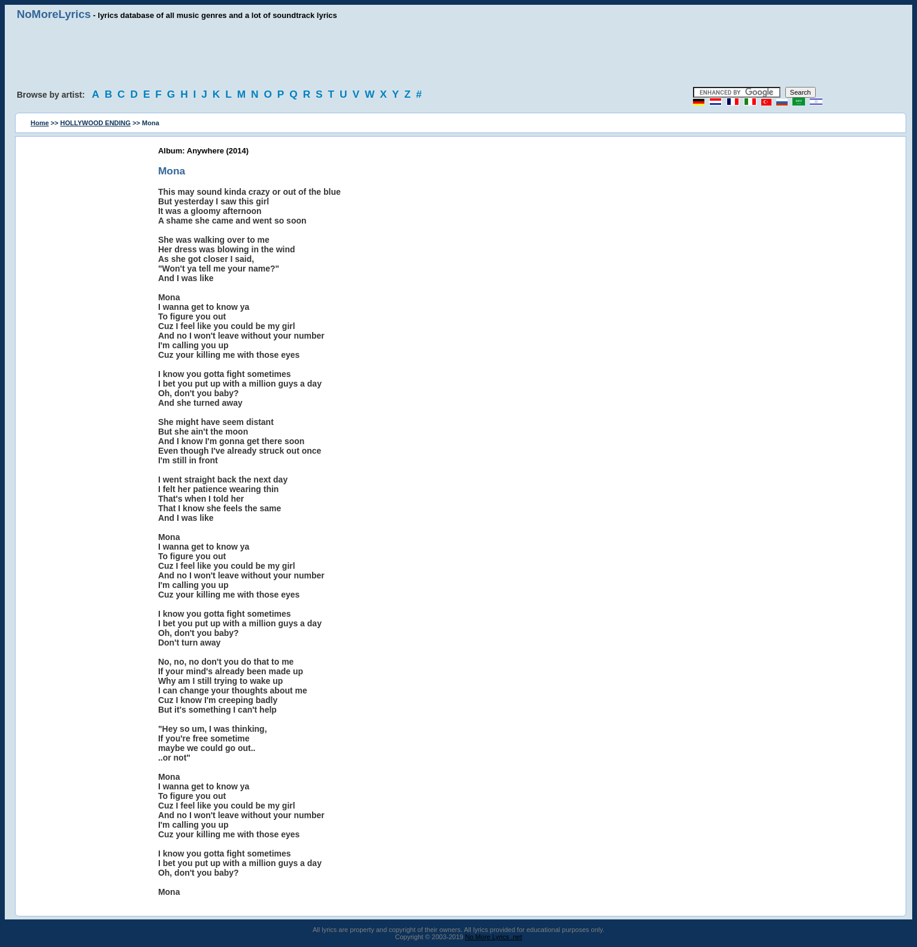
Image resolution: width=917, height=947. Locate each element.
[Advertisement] (459, 54)
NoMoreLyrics (54, 14)
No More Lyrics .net (493, 936)
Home (40, 122)
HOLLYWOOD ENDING (95, 122)
